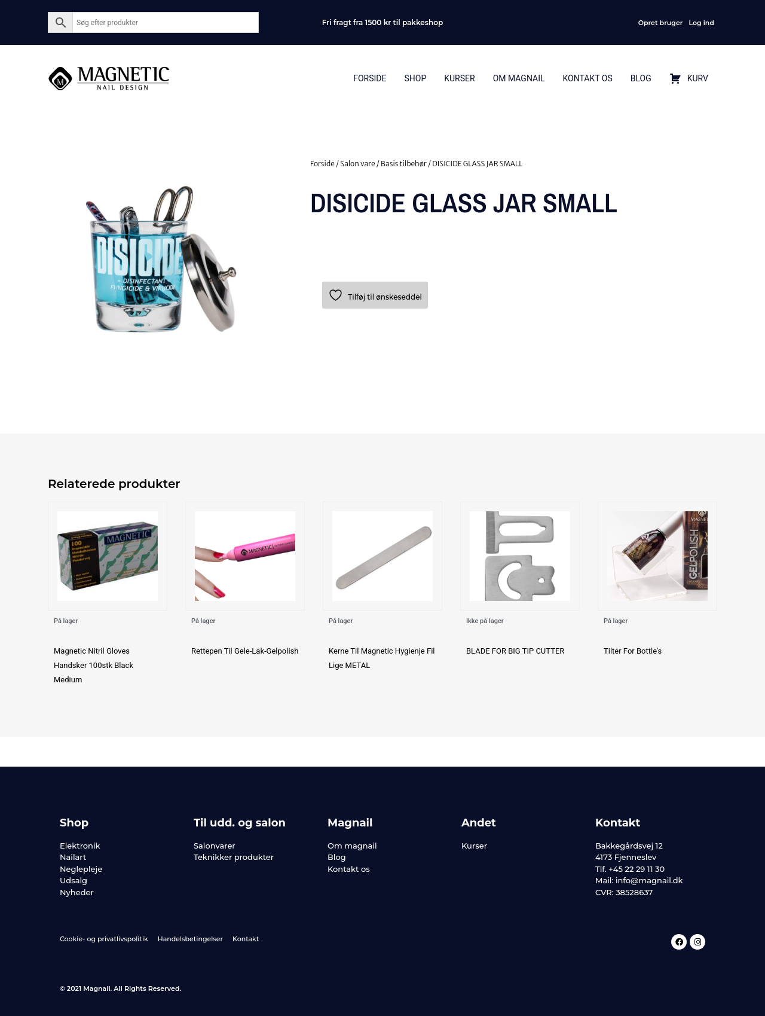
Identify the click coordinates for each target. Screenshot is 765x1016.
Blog (641, 78)
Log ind (701, 23)
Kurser (459, 78)
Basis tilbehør (404, 163)
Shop (415, 78)
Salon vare (357, 163)
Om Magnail (519, 78)
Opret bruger (660, 23)
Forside (369, 78)
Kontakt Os (587, 78)
